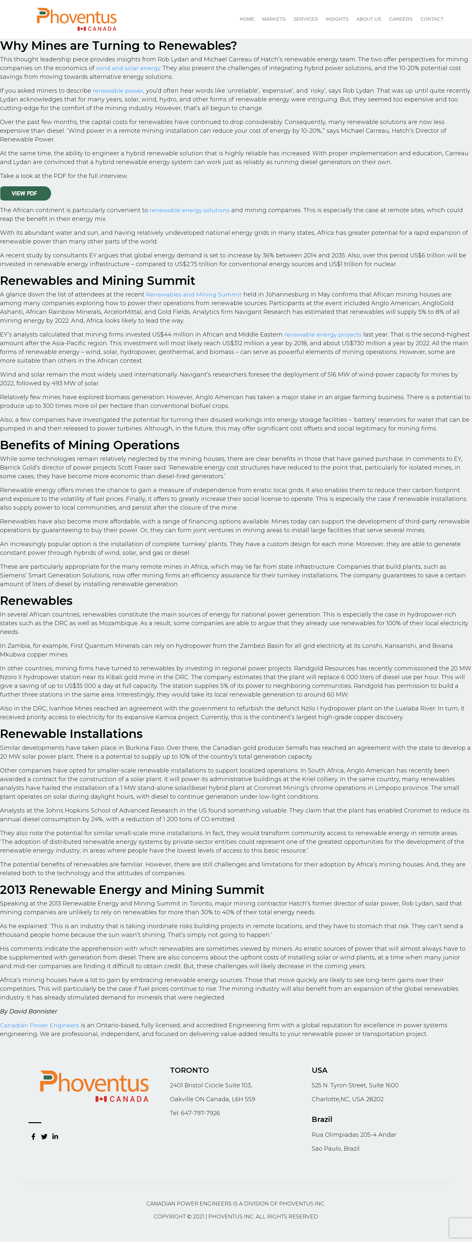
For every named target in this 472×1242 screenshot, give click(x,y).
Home (248, 19)
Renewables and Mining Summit (195, 294)
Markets (275, 19)
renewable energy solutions (191, 210)
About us (369, 19)
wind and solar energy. (129, 68)
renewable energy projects (323, 334)
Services (306, 19)
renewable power (118, 90)
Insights (337, 19)
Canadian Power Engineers (40, 1025)
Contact (432, 19)
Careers (401, 19)
